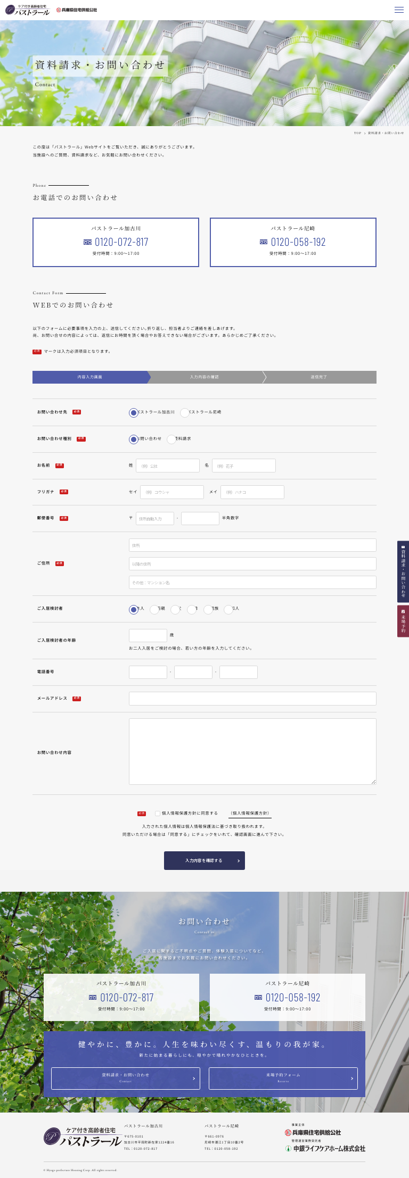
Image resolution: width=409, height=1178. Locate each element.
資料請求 (183, 439)
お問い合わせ (149, 439)
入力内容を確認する (203, 860)
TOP (357, 133)
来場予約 (403, 624)
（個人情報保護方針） (250, 813)
